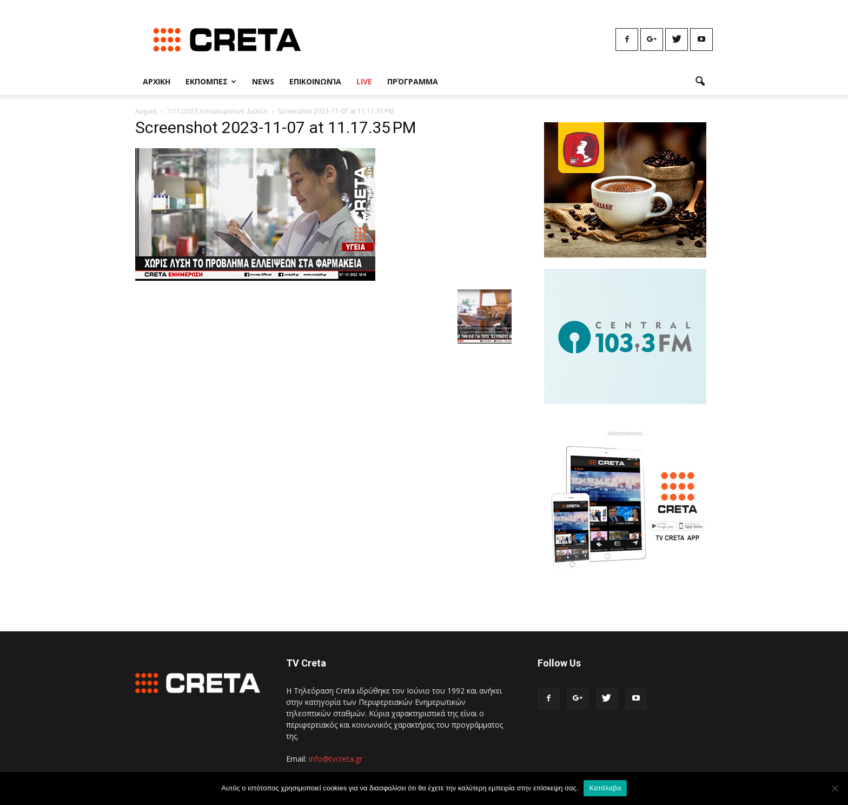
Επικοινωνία (315, 81)
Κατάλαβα (605, 788)
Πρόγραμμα (412, 81)
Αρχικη (156, 81)
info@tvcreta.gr (335, 759)
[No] (834, 788)
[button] (700, 82)
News (263, 81)
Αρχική (146, 111)
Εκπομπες (211, 81)
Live (364, 81)
